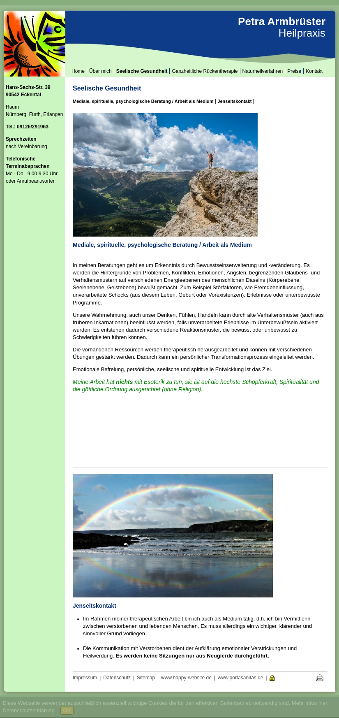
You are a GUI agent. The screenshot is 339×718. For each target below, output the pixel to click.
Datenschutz (117, 678)
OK (67, 710)
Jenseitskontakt (234, 101)
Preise (294, 71)
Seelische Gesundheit (142, 71)
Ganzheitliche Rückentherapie (205, 71)
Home (78, 71)
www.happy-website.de (186, 678)
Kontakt (314, 71)
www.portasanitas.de (240, 678)
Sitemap (146, 678)
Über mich (100, 71)
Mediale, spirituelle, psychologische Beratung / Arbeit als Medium (143, 101)
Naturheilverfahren (262, 71)
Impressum (85, 678)
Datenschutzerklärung (29, 710)
